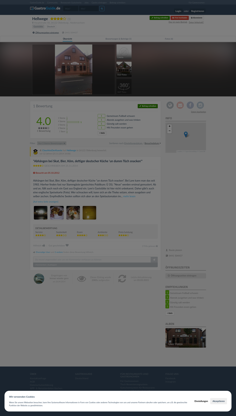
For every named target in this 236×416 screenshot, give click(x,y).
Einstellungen (201, 401)
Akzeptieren (219, 401)
